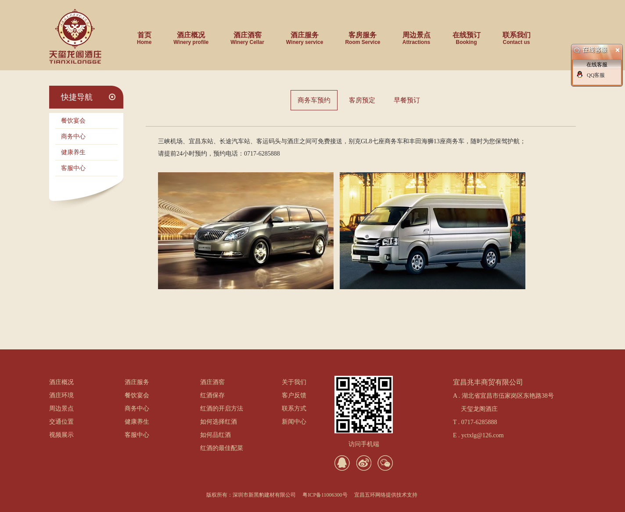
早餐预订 (407, 100)
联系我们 (517, 35)
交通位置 (61, 421)
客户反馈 (294, 395)
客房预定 (362, 100)
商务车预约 (314, 100)
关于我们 (294, 382)
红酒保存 (212, 395)
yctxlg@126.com (482, 435)
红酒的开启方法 (221, 408)
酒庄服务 (304, 35)
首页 (144, 35)
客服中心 (73, 168)
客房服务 (362, 35)
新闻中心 (294, 421)
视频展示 (61, 435)
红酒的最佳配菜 (221, 448)
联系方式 (294, 408)
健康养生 (73, 152)
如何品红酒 (215, 435)
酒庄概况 (190, 35)
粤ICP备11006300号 (324, 495)
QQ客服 (596, 75)
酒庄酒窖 (247, 35)
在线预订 (467, 35)
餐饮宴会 (73, 120)
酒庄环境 (61, 395)
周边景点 (416, 35)
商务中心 (73, 136)
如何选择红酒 (218, 421)
